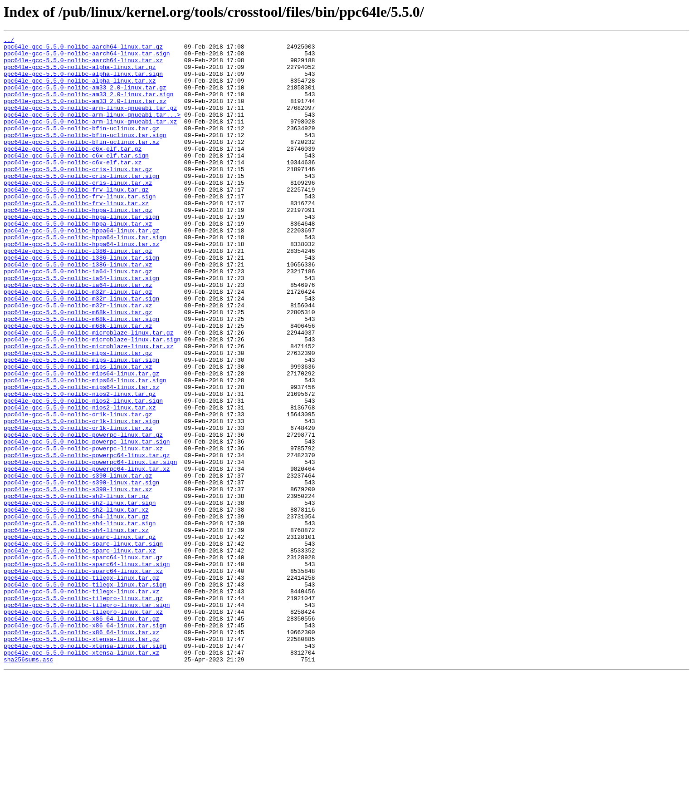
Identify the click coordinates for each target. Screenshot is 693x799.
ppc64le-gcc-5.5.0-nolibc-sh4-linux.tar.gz (76, 613)
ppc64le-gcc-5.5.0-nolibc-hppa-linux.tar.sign (81, 253)
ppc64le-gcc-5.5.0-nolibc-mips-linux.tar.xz (78, 433)
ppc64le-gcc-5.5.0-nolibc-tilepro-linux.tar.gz (83, 711)
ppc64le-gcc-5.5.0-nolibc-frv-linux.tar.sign (80, 229)
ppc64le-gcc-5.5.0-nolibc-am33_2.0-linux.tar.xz (85, 114)
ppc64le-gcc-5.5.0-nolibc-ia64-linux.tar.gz (78, 319)
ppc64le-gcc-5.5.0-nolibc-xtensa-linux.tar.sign (85, 768)
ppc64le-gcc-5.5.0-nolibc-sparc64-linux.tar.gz (83, 662)
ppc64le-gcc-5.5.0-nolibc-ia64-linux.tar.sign (81, 327)
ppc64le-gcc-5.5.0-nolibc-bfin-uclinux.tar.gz (81, 147)
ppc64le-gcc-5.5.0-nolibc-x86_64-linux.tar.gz (81, 735)
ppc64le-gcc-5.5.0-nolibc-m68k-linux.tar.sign (81, 376)
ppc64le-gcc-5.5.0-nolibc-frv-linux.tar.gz (76, 221)
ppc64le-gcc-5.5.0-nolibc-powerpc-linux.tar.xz (83, 531)
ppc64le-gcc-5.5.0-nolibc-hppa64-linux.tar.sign (85, 278)
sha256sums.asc (28, 784)
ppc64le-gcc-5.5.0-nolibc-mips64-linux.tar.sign (85, 449)
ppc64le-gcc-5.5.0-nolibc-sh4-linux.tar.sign (80, 621)
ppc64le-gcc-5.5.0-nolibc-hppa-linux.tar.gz (78, 245)
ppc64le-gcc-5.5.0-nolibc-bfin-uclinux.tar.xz (81, 163)
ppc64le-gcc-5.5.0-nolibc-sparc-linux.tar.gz (80, 637)
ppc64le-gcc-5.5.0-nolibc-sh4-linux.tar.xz (76, 629)
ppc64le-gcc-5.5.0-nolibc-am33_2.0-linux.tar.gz (85, 98)
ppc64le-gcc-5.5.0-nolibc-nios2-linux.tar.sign (83, 474)
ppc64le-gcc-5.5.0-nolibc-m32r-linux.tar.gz (78, 343)
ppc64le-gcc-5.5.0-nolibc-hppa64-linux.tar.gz (81, 270)
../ (9, 41)
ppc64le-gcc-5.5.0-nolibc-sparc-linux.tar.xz (80, 654)
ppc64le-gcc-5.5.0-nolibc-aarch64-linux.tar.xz (83, 65)
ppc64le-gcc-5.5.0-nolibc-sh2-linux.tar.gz (76, 588)
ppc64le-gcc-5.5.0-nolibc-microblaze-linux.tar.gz (88, 392)
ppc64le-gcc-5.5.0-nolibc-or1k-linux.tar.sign (81, 498)
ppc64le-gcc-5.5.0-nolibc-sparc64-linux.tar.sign (87, 670)
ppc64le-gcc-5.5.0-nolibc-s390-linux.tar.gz (78, 564)
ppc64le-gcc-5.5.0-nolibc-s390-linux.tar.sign (81, 572)
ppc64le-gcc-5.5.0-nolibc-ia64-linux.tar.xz (78, 335)
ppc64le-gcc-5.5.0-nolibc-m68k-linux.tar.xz (78, 384)
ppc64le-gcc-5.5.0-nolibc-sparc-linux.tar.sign (83, 645)
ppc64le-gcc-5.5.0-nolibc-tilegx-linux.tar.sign (85, 694)
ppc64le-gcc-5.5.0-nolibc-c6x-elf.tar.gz (73, 172)
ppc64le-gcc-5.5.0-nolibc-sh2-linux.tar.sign (80, 596)
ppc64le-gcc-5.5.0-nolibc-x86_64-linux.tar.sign (85, 744)
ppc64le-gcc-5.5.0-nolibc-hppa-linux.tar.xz (78, 261)
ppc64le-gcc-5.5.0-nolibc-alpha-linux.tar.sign (83, 82)
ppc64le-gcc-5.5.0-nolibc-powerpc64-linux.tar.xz (87, 556)
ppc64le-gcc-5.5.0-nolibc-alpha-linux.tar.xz (80, 90)
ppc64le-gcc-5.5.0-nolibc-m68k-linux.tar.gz (78, 368)
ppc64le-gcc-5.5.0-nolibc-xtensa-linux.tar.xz (81, 776)
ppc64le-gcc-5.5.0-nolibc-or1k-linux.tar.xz (78, 507)
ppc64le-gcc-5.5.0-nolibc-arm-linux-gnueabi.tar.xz (90, 139)
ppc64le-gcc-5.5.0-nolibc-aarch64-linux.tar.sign (87, 57)
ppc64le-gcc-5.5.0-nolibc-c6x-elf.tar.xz (73, 188)
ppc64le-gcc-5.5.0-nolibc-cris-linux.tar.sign (81, 204)
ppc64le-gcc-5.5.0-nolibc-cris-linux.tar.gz (78, 196)
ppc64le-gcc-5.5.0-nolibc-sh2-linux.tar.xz (76, 605)
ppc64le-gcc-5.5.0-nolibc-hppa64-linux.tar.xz (81, 286)
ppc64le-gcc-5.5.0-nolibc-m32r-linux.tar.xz (78, 359)
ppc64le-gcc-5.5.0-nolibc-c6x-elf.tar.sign (76, 180)
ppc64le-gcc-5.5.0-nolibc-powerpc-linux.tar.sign (87, 523)
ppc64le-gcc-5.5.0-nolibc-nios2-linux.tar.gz (80, 466)
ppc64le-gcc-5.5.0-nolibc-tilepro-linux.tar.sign (87, 719)
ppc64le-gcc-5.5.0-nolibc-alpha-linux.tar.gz (80, 73)
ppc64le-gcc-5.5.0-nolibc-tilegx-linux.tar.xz (81, 703)
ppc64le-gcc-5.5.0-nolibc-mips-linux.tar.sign (81, 425)
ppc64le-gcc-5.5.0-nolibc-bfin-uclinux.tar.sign (85, 155)
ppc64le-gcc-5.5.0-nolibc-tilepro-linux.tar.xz (83, 727)
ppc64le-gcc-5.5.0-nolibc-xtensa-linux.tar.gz (81, 760)
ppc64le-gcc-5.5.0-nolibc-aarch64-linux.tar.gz (83, 49)
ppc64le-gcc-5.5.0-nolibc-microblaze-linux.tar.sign (92, 400)
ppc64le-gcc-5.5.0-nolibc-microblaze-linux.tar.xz (88, 408)
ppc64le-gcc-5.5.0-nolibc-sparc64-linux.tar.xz (83, 678)
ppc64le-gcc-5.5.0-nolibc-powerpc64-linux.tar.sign (90, 547)
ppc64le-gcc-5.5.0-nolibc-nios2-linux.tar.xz (80, 482)
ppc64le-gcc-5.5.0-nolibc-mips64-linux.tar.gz (81, 441)
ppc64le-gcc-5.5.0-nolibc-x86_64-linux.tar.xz (81, 752)
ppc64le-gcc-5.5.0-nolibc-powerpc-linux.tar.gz (83, 515)
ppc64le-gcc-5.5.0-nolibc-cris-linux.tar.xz (78, 212)
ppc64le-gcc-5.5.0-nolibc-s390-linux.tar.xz (78, 580)
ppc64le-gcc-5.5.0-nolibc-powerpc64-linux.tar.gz (87, 539)
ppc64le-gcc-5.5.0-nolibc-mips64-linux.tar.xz (81, 458)
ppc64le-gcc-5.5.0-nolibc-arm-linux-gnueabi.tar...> (92, 131)
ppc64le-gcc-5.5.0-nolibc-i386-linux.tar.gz (78, 294)
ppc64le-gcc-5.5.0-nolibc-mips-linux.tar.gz (78, 417)
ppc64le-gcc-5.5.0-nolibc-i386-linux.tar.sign (81, 302)
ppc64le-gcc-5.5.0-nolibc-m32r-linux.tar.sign (81, 351)
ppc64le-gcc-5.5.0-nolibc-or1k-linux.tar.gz (78, 490)
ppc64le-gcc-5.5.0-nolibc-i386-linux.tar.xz (78, 310)
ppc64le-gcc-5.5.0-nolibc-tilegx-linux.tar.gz (81, 686)
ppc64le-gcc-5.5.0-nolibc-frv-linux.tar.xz (76, 237)
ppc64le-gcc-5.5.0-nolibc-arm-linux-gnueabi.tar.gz (90, 122)
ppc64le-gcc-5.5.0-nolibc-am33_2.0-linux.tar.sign (88, 106)
